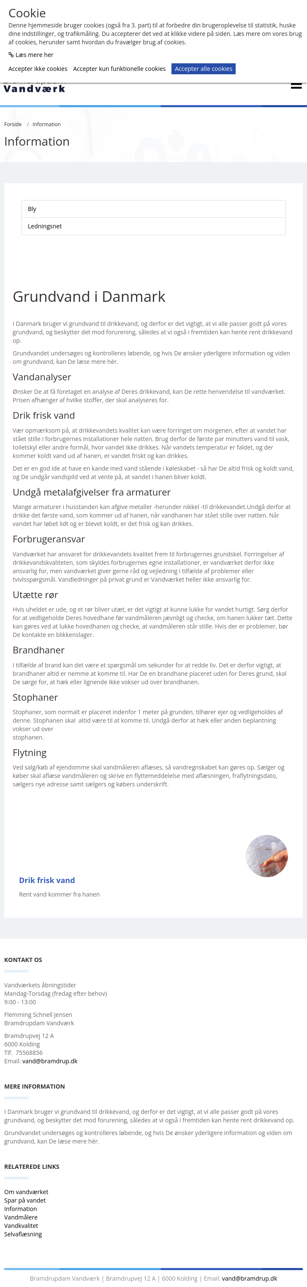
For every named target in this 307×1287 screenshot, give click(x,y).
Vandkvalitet (21, 1226)
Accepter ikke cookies (38, 69)
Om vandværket (27, 1192)
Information (47, 124)
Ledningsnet (45, 226)
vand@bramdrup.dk (50, 1061)
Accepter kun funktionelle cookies (119, 69)
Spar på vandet (25, 1200)
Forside (13, 124)
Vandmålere (21, 1217)
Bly (32, 209)
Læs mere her (35, 55)
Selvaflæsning (23, 1234)
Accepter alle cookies (203, 69)
